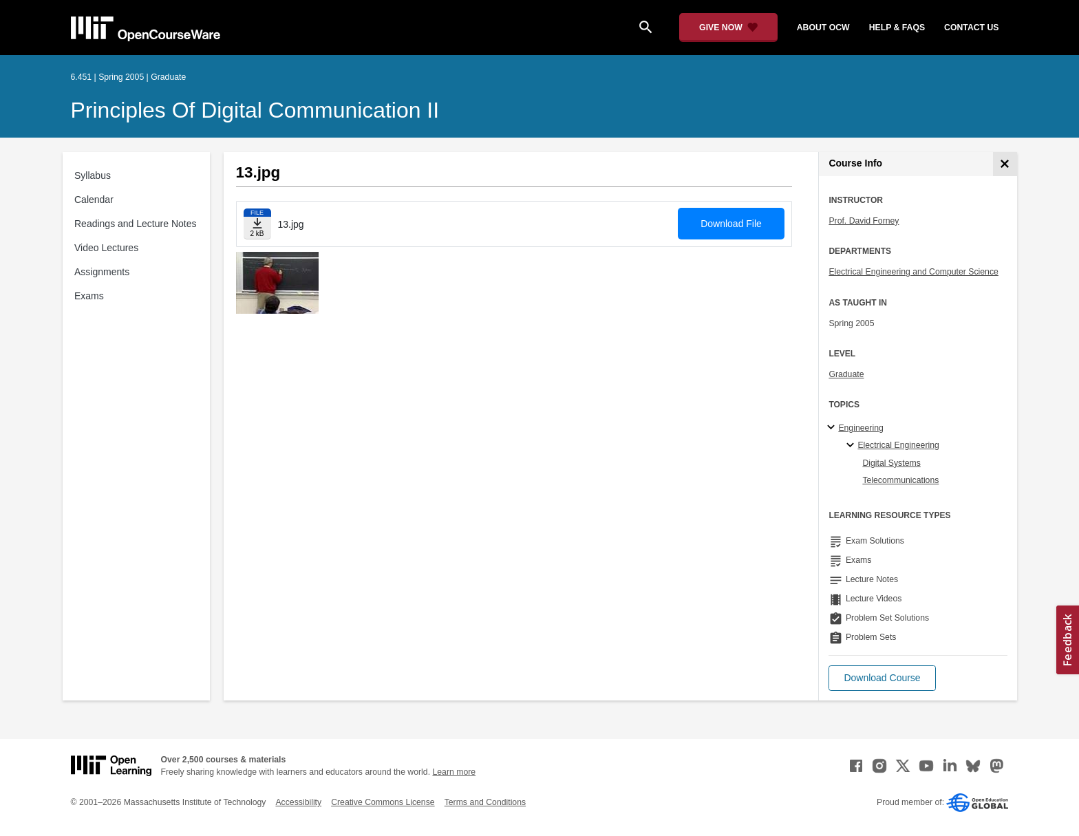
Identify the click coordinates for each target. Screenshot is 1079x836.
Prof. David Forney (864, 221)
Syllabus (92, 175)
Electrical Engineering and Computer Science (913, 272)
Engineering (860, 428)
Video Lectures (106, 247)
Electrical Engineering (898, 445)
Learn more (454, 772)
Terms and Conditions (485, 802)
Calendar (94, 199)
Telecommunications (900, 480)
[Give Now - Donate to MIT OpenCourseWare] (728, 27)
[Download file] (257, 223)
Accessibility (298, 802)
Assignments (101, 271)
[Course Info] (1005, 164)
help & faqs (897, 27)
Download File (731, 223)
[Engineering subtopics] (833, 428)
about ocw (823, 27)
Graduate (846, 374)
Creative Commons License (382, 802)
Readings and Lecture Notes (135, 223)
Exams (89, 295)
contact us (971, 27)
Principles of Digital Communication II (255, 110)
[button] (882, 678)
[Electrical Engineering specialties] (852, 446)
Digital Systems (891, 463)
